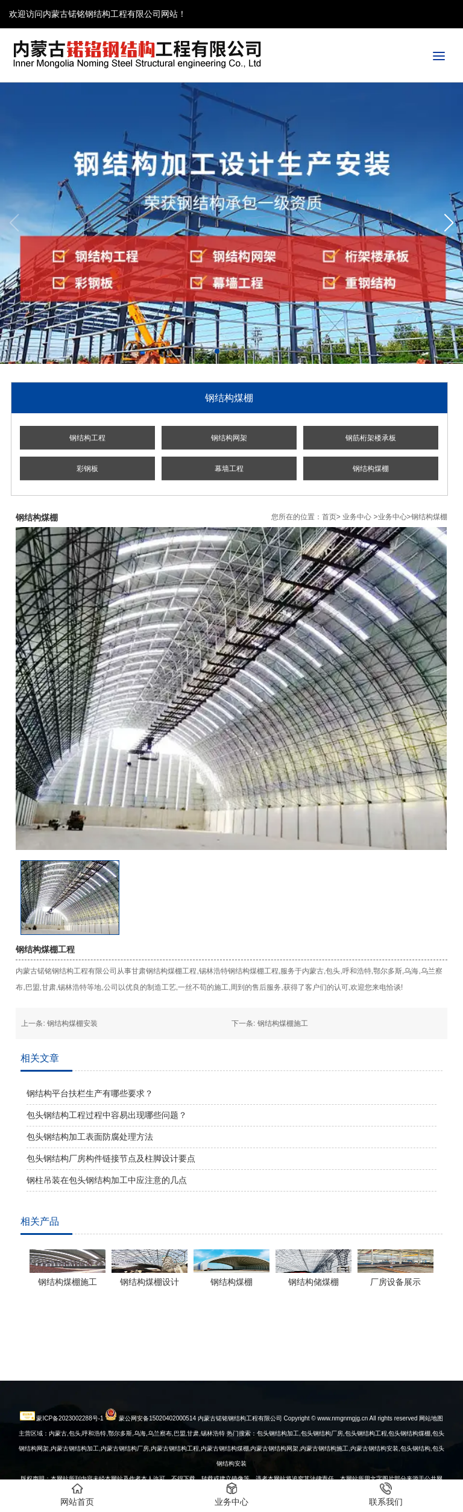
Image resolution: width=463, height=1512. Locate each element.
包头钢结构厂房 (322, 1457)
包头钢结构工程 (366, 1457)
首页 (329, 517)
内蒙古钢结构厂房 (125, 1472)
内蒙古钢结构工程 (175, 1472)
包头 (406, 1472)
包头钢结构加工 (278, 1457)
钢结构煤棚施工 (282, 1023)
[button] (449, 223)
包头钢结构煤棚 (409, 1457)
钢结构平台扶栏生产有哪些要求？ (90, 1093)
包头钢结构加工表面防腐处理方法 (90, 1137)
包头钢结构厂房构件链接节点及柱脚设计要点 (111, 1158)
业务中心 (356, 517)
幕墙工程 (229, 468)
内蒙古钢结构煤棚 (225, 1472)
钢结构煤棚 (371, 468)
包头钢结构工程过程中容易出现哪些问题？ (107, 1115)
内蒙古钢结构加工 (75, 1472)
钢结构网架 (229, 438)
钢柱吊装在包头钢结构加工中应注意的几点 (107, 1180)
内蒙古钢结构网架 (274, 1472)
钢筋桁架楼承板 (370, 438)
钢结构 (421, 1472)
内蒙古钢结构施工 (324, 1472)
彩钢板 (87, 468)
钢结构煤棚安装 (72, 1023)
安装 (374, 1472)
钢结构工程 (87, 438)
